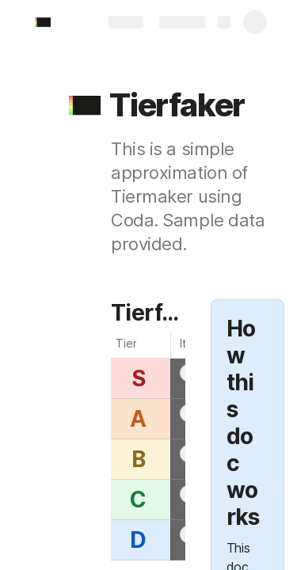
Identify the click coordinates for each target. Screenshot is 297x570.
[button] (85, 105)
